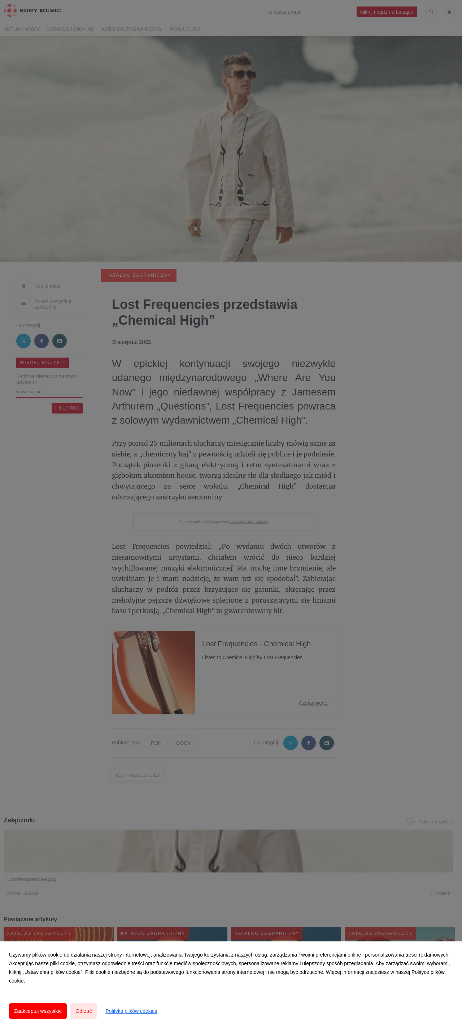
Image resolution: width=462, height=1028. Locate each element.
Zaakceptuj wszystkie (38, 1011)
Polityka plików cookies (131, 1011)
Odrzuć (83, 1011)
